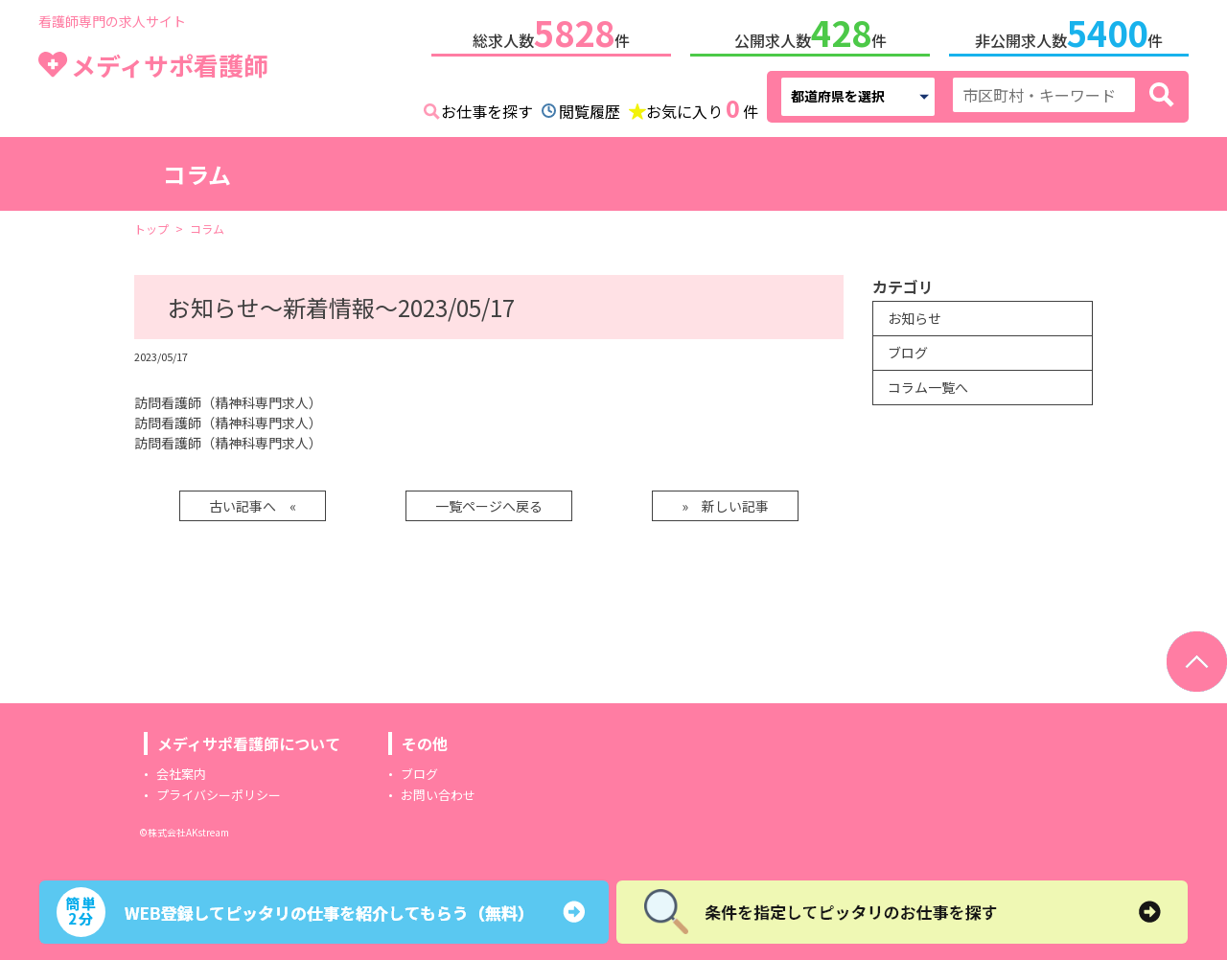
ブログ (908, 348)
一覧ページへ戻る (489, 502)
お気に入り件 (702, 105)
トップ (151, 225)
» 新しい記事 (725, 502)
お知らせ (914, 314)
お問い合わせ (438, 791)
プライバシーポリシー (218, 791)
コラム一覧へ (928, 383)
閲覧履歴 (589, 107)
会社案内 (181, 770)
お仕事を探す (487, 107)
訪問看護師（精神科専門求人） (228, 398)
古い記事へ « (252, 502)
